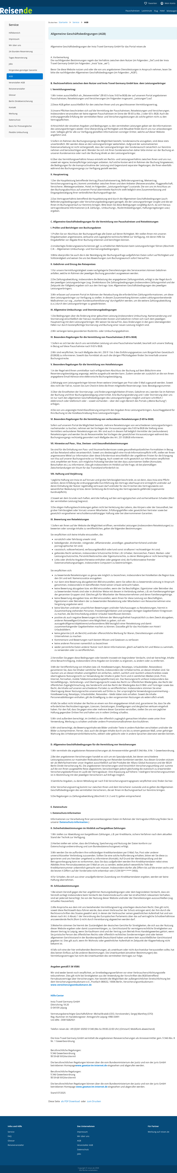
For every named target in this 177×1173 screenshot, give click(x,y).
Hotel (162, 10)
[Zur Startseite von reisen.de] (16, 10)
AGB (11, 76)
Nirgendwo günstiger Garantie (23, 70)
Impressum (14, 39)
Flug (156, 11)
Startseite (63, 22)
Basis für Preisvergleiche (20, 126)
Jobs (11, 64)
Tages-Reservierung (18, 57)
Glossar (12, 95)
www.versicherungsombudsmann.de (71, 984)
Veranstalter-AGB (17, 82)
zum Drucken (94, 1101)
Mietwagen (172, 11)
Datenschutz (14, 119)
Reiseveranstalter (17, 88)
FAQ (9, 1136)
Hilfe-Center (57, 995)
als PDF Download (70, 1101)
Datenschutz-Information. (73, 822)
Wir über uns (15, 45)
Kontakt (12, 107)
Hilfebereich (14, 32)
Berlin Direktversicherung (21, 101)
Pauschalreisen (133, 10)
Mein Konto (167, 3)
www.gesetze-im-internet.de (91, 1065)
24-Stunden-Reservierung (21, 51)
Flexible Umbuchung (18, 132)
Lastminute (147, 10)
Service (76, 22)
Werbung (13, 113)
